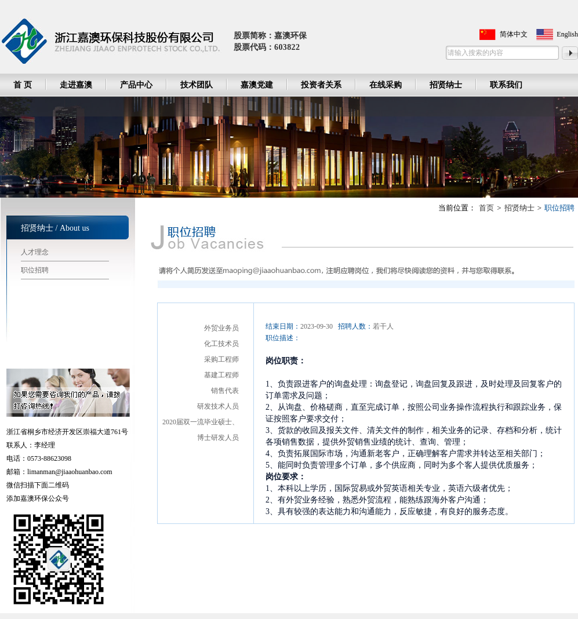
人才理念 (35, 252)
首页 (486, 207)
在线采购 (385, 85)
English (567, 34)
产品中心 (136, 85)
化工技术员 (221, 344)
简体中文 (514, 34)
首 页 (22, 85)
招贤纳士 (446, 85)
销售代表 (225, 391)
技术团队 (196, 85)
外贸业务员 (221, 328)
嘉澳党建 (257, 85)
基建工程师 (221, 375)
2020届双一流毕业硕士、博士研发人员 (200, 430)
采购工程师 (221, 359)
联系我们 (506, 85)
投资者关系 (321, 85)
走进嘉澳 (76, 85)
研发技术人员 (218, 406)
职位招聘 (35, 270)
